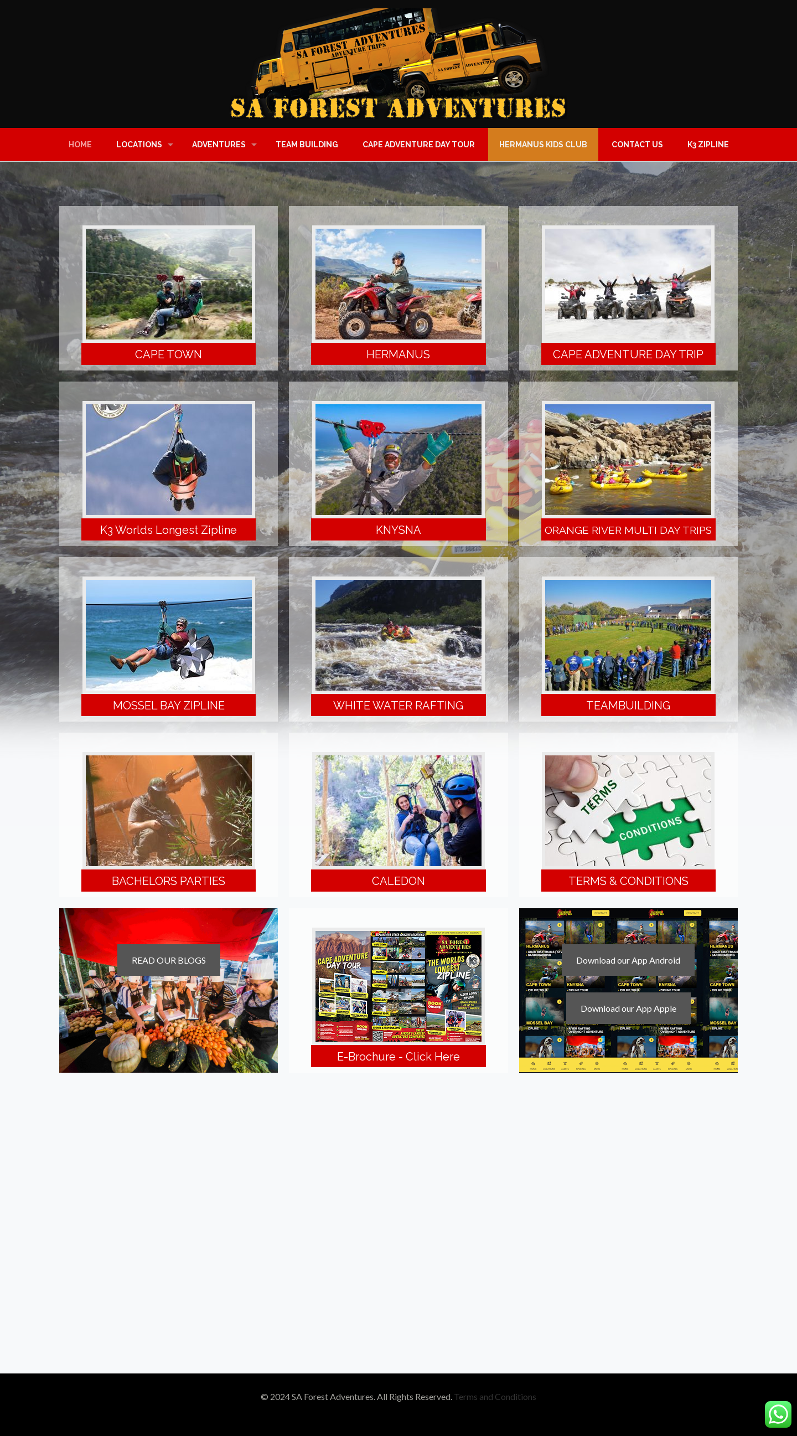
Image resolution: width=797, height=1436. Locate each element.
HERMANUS (398, 354)
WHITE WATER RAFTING (398, 705)
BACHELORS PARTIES (168, 881)
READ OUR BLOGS (169, 960)
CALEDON (398, 881)
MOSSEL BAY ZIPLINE (169, 705)
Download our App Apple (628, 1008)
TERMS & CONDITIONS (628, 881)
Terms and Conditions (495, 1396)
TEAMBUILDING (628, 705)
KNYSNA (398, 530)
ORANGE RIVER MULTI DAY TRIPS (628, 530)
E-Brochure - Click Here (398, 1056)
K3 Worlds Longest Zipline (168, 530)
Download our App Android (628, 960)
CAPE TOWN (168, 354)
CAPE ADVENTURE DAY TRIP (628, 354)
